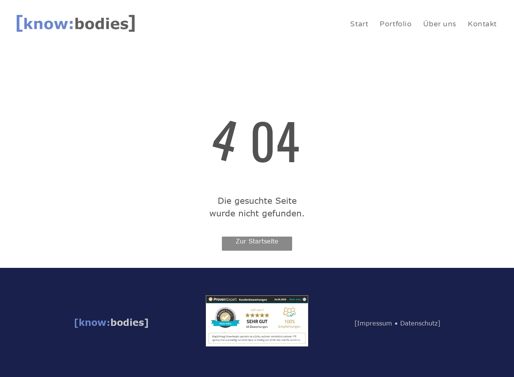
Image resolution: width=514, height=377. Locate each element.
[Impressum (373, 323)
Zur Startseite (257, 241)
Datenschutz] (420, 323)
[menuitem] (359, 24)
